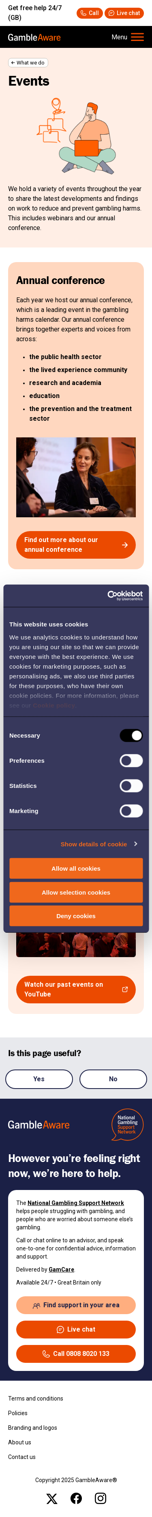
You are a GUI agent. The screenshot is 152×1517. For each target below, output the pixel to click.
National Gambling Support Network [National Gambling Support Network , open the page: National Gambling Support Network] (76, 1203)
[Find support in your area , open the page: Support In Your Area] (76, 1305)
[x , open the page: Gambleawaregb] (52, 1498)
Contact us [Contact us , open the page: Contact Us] (22, 1457)
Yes (39, 1079)
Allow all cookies (76, 868)
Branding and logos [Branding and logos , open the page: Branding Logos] (32, 1427)
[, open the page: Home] (34, 37)
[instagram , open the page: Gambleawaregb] (100, 1498)
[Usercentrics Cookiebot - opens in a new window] (108, 595)
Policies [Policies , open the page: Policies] (18, 1413)
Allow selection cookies (76, 892)
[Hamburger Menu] (127, 37)
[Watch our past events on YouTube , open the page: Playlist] (76, 989)
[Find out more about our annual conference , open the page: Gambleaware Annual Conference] (76, 545)
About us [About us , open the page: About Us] (19, 1442)
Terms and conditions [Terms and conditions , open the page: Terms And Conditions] (35, 1398)
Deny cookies (76, 915)
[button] (124, 13)
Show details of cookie (94, 843)
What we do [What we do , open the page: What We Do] (31, 63)
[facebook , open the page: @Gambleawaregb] (76, 1498)
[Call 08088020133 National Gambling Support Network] (90, 13)
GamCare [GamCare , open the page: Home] (61, 1269)
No (113, 1079)
